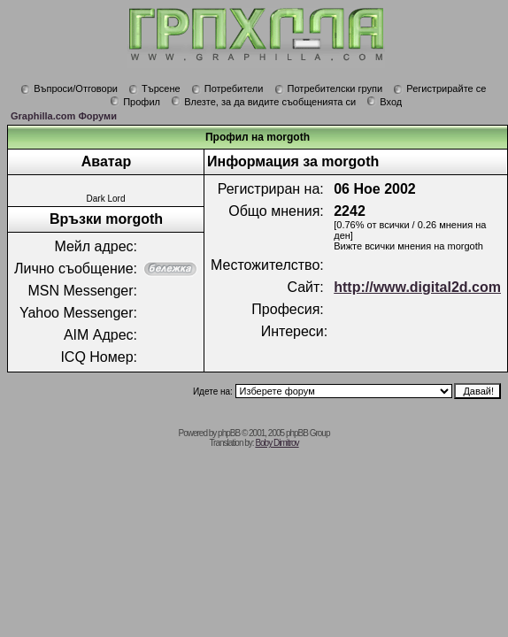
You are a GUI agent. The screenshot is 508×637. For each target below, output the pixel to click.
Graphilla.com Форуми (64, 116)
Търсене (154, 88)
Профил (135, 101)
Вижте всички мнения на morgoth (408, 246)
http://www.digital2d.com (417, 287)
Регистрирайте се (439, 88)
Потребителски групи (328, 88)
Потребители (227, 88)
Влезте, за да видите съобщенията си (263, 101)
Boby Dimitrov (276, 443)
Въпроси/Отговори (69, 88)
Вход (384, 101)
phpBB (229, 433)
